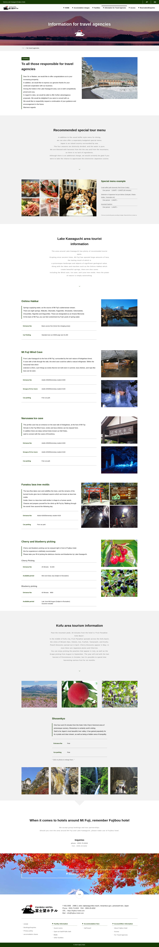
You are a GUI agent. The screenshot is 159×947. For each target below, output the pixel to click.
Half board (86, 928)
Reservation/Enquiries (146, 8)
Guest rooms (57, 928)
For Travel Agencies (120, 935)
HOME (66, 8)
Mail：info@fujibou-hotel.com (73, 913)
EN (155, 2)
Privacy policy (27, 931)
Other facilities (57, 937)
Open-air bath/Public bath (61, 931)
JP (147, 2)
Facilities (96, 8)
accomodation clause (30, 934)
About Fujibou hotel (119, 928)
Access (132, 8)
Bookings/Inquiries (29, 927)
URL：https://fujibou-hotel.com (73, 911)
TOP (23, 48)
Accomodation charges (81, 8)
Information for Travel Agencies (114, 8)
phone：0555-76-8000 (79, 843)
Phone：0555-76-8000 (70, 908)
